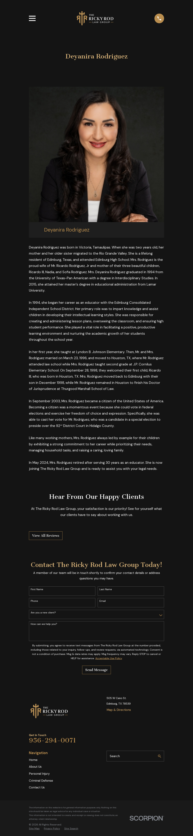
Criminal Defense (41, 781)
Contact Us (37, 787)
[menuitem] (34, 828)
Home (33, 760)
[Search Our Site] (159, 756)
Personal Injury (39, 774)
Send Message (96, 670)
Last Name (105, 589)
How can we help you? (44, 624)
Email (102, 601)
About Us (35, 767)
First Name (37, 589)
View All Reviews (45, 536)
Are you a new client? (43, 612)
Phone (34, 601)
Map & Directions (119, 710)
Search (115, 756)
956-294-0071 (52, 740)
